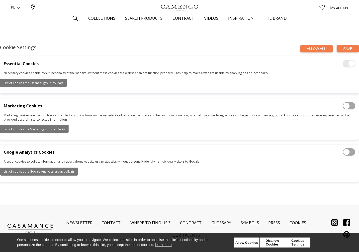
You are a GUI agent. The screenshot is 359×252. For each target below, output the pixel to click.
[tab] (179, 81)
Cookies (297, 223)
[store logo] (179, 16)
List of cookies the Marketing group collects (34, 129)
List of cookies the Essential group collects (33, 83)
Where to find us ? (150, 223)
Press (274, 223)
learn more (163, 245)
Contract (191, 223)
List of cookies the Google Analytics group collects (39, 171)
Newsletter (79, 223)
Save (347, 49)
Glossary (221, 223)
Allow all (316, 49)
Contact (111, 223)
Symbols (250, 223)
